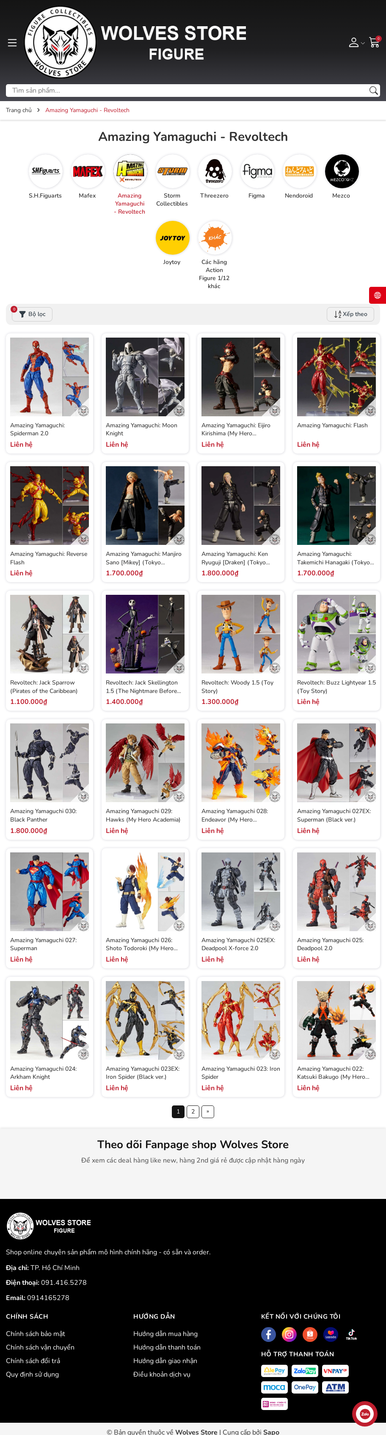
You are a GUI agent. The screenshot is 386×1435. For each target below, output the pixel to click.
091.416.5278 (64, 1282)
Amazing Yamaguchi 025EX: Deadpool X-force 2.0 (238, 944)
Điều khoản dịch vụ (161, 1374)
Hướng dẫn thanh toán (167, 1347)
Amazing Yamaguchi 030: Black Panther (43, 815)
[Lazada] (330, 1334)
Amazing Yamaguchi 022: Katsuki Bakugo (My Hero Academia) (331, 1077)
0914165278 (48, 1298)
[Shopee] (310, 1334)
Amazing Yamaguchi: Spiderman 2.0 (37, 429)
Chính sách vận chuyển (40, 1347)
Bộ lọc (29, 312)
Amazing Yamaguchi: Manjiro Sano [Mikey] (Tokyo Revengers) (144, 562)
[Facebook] (268, 1334)
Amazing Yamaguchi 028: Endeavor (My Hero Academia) (234, 819)
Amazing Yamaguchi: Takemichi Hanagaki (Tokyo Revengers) (333, 562)
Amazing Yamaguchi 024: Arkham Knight (43, 1073)
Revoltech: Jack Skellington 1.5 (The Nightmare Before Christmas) (142, 691)
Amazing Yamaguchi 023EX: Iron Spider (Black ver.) (142, 1073)
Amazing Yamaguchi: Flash (332, 425)
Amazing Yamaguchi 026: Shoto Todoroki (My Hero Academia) (140, 948)
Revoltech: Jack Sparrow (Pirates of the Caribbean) (44, 687)
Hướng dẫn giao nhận (165, 1361)
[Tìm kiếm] (373, 90)
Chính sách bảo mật (35, 1334)
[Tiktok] (351, 1334)
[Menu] (12, 42)
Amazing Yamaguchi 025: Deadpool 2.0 (330, 944)
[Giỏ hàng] (374, 42)
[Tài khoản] (355, 42)
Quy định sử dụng (32, 1374)
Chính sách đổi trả (33, 1361)
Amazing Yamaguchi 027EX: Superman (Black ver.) (334, 815)
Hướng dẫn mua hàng (165, 1334)
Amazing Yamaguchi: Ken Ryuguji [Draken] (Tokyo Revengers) (234, 562)
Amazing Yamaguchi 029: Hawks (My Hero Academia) (143, 815)
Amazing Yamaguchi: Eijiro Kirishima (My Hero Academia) (235, 433)
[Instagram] (289, 1334)
